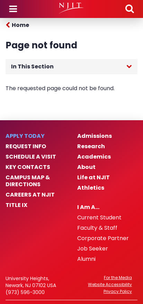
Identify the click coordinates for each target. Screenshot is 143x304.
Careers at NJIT (30, 194)
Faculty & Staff (97, 228)
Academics (94, 156)
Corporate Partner (103, 238)
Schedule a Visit (31, 156)
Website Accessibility (110, 284)
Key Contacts (28, 167)
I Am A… (88, 207)
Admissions (94, 136)
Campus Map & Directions (28, 181)
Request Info (26, 146)
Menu (13, 9)
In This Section (32, 66)
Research (91, 146)
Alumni (86, 259)
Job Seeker (92, 248)
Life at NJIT (93, 177)
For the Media (118, 278)
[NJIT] (71, 8)
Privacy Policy (118, 291)
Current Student (99, 217)
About (86, 167)
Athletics (90, 187)
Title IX (16, 205)
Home (20, 25)
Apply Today (25, 136)
